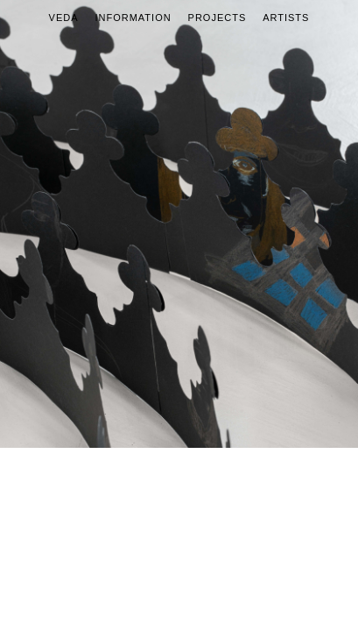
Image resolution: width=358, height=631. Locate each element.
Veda (64, 17)
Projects (217, 17)
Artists (286, 17)
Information (133, 17)
